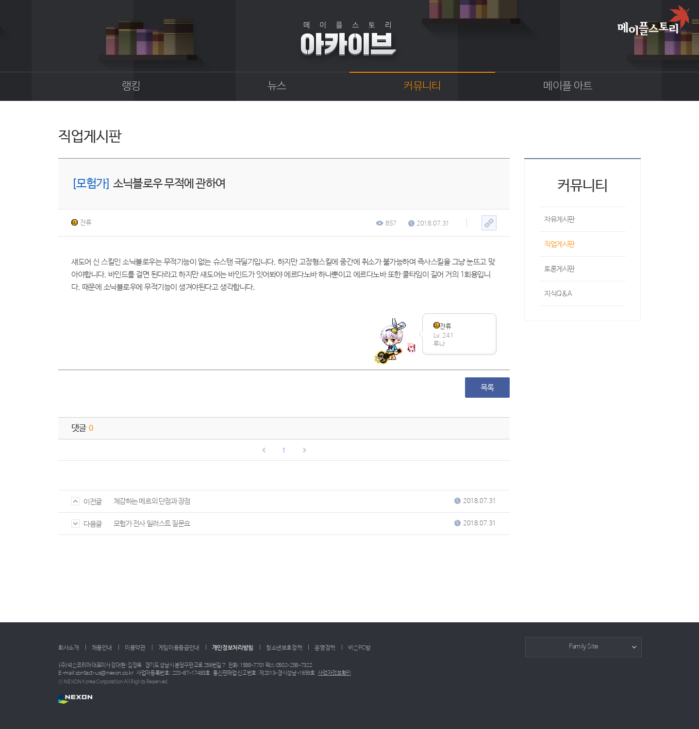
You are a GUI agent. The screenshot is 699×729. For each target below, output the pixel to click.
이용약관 (135, 648)
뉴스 (276, 86)
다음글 (86, 524)
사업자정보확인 (334, 673)
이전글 (86, 502)
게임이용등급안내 (179, 648)
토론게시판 (559, 269)
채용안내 (102, 648)
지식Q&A (558, 294)
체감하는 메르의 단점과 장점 (152, 501)
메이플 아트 (567, 86)
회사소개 (68, 648)
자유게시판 (559, 219)
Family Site (583, 646)
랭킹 (131, 86)
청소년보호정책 (284, 648)
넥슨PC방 (359, 648)
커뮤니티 (422, 86)
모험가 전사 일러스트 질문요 (152, 523)
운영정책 (325, 648)
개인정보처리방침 (232, 648)
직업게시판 (559, 244)
